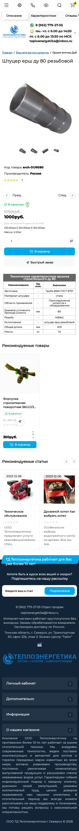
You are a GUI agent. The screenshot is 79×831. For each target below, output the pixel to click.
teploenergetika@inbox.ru (39, 613)
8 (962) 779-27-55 (46, 25)
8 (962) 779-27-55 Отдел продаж (39, 607)
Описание (14, 16)
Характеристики (43, 16)
